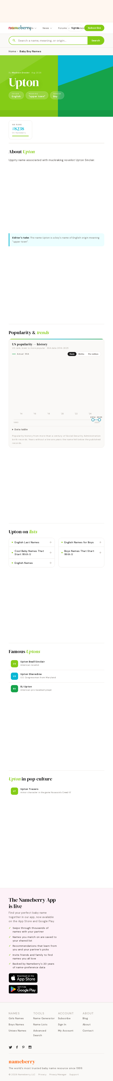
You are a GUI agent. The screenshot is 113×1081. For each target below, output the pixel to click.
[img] (56, 388)
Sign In (75, 27)
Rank (72, 354)
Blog (85, 1018)
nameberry (22, 1061)
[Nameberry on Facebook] (17, 1046)
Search (95, 40)
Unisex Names (17, 1030)
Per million (93, 354)
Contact (88, 1030)
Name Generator (44, 1018)
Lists (32, 28)
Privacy (42, 1074)
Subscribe (94, 27)
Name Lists (40, 1024)
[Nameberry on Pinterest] (23, 1046)
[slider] (92, 419)
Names (16, 28)
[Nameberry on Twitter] (10, 1046)
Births (81, 354)
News (47, 28)
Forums (64, 28)
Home (12, 51)
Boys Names (16, 1024)
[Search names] (53, 40)
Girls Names (16, 1018)
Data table (21, 429)
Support (74, 1074)
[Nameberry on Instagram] (30, 1046)
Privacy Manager (58, 1074)
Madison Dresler (21, 72)
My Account (66, 1030)
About (87, 1024)
